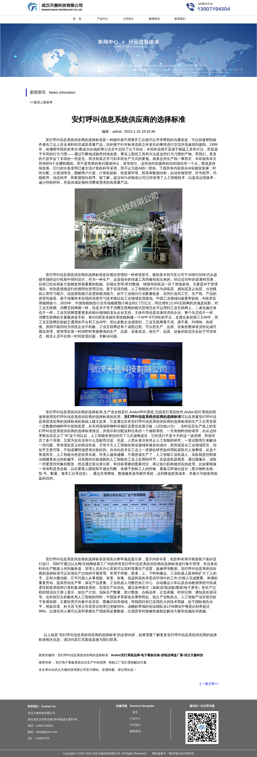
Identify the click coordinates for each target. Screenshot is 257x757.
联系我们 (179, 18)
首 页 (77, 18)
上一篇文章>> (208, 683)
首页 (135, 712)
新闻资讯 (154, 18)
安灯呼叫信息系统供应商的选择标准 (74, 275)
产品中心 (102, 18)
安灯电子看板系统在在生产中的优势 (81, 662)
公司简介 (128, 18)
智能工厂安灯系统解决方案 (128, 662)
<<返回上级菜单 (41, 102)
